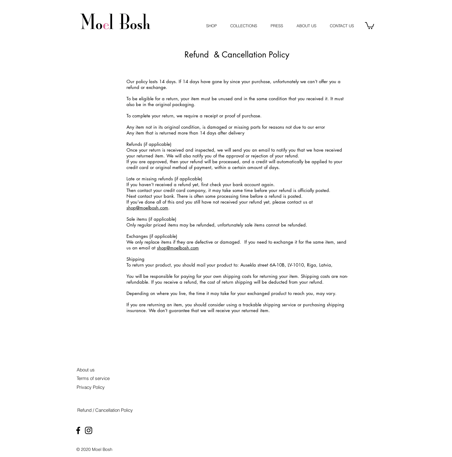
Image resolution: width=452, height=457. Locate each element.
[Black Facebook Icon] (78, 430)
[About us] (85, 369)
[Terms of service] (93, 378)
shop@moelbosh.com (147, 208)
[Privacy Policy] (90, 387)
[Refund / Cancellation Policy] (105, 410)
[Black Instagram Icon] (88, 430)
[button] (369, 25)
